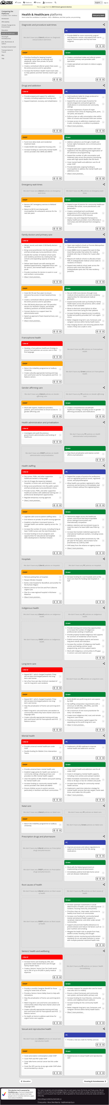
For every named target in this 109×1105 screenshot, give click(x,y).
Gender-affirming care (32, 387)
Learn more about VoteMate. (21, 1097)
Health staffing (28, 465)
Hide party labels (98, 15)
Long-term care (29, 663)
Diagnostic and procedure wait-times (39, 24)
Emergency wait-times (32, 184)
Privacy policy (42, 1102)
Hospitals (26, 559)
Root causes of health (32, 884)
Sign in (106, 3)
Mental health (28, 735)
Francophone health (31, 337)
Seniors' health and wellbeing (35, 951)
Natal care (26, 806)
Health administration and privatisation (40, 422)
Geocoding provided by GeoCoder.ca (49, 1099)
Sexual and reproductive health (36, 1029)
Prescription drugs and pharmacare (38, 836)
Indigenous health (30, 608)
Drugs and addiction (31, 85)
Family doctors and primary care (37, 234)
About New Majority (53, 1102)
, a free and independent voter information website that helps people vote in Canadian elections (20, 1093)
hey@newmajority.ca (67, 1102)
